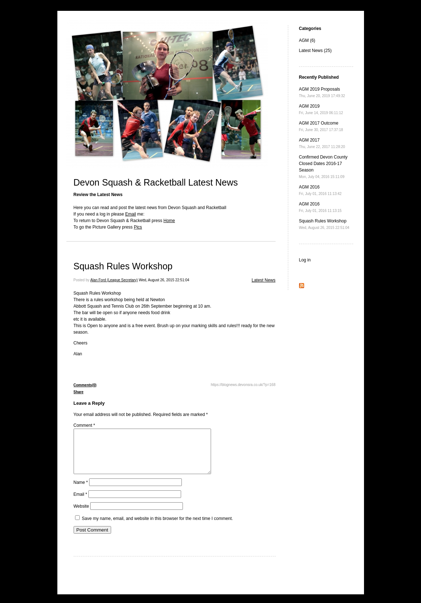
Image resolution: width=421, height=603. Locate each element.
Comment (84, 425)
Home (169, 220)
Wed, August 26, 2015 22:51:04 (164, 280)
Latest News (263, 280)
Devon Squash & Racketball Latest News (156, 182)
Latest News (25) (315, 50)
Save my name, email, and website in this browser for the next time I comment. (157, 527)
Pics (138, 227)
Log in (305, 260)
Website (81, 514)
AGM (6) (307, 40)
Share (79, 392)
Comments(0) (85, 385)
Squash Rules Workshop (123, 266)
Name (81, 491)
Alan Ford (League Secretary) (114, 280)
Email (130, 214)
